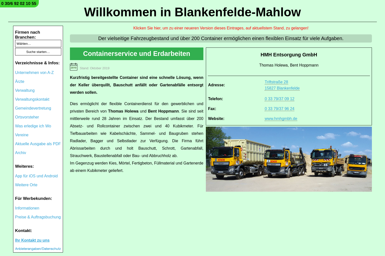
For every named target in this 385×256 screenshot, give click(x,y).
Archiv (20, 153)
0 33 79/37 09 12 (279, 99)
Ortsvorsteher (27, 117)
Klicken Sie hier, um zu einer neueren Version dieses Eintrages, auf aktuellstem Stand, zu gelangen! (221, 28)
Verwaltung (25, 90)
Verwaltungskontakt (32, 99)
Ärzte (19, 81)
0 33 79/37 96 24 (279, 109)
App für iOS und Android (36, 176)
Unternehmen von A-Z (34, 72)
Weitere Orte (26, 185)
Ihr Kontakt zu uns (32, 240)
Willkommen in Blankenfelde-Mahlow (192, 12)
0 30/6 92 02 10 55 (18, 3)
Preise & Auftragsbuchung (38, 217)
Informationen (27, 208)
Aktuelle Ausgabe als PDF (38, 144)
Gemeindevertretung (33, 108)
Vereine (21, 135)
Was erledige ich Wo (33, 126)
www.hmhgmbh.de (281, 118)
